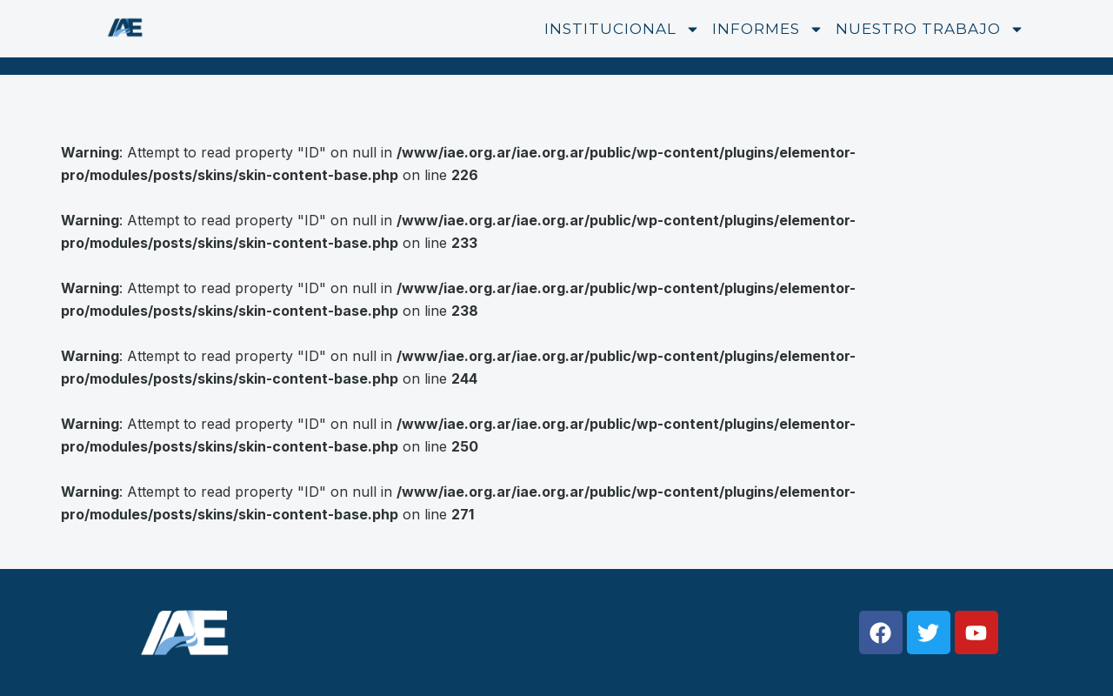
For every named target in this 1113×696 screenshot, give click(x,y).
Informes (767, 29)
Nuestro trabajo (930, 29)
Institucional (622, 29)
